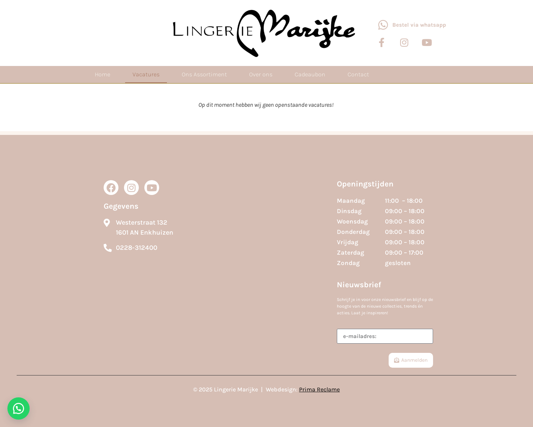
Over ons (260, 74)
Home (102, 74)
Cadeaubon (310, 74)
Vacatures (146, 74)
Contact (358, 74)
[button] (18, 408)
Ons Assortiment (204, 74)
